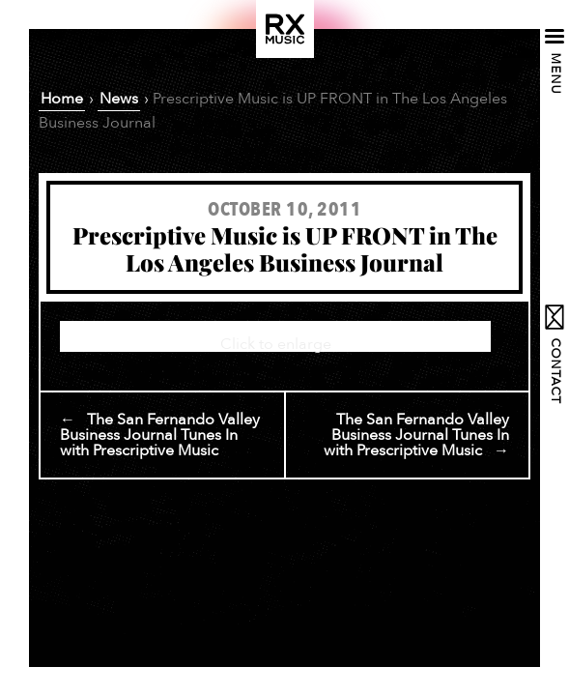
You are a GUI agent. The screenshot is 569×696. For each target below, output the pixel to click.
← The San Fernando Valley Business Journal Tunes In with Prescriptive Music (160, 435)
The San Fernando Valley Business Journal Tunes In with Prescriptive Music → (416, 435)
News (119, 98)
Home (62, 98)
